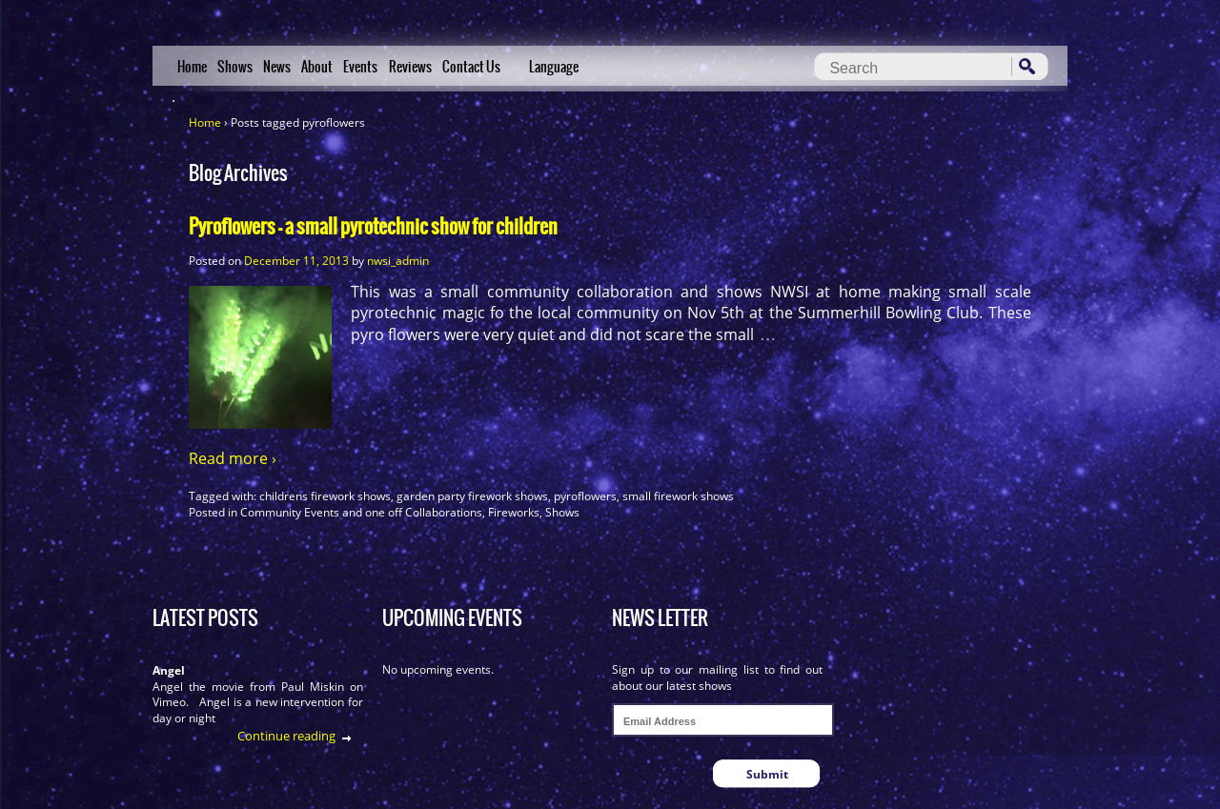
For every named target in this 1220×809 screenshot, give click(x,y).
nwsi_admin (398, 261)
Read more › (232, 458)
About (317, 66)
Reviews (410, 66)
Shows (235, 66)
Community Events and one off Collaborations (361, 512)
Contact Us (471, 66)
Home (192, 66)
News (277, 66)
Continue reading (286, 735)
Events (360, 66)
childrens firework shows (325, 496)
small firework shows (678, 496)
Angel (168, 670)
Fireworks (513, 512)
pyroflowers (585, 496)
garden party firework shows (472, 496)
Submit (767, 774)
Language (554, 66)
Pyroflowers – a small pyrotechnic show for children (373, 226)
